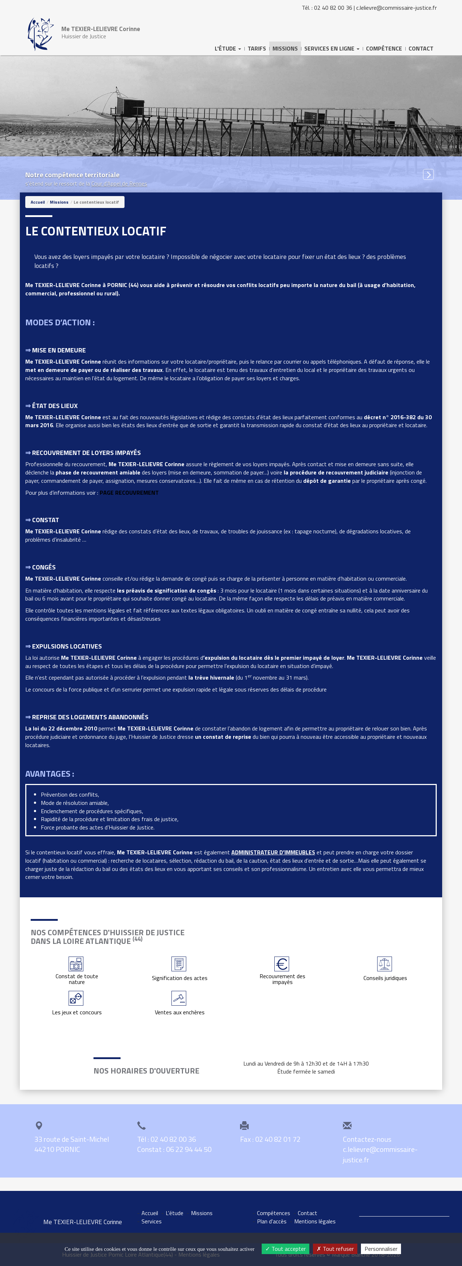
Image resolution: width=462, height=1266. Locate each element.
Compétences (273, 1213)
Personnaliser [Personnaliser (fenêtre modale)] (381, 1248)
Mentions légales (315, 1221)
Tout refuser (335, 1248)
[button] (428, 174)
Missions (285, 48)
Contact (421, 48)
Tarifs (257, 48)
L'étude (174, 1213)
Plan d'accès (272, 1221)
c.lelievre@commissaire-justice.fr (396, 7)
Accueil (38, 202)
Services (151, 1221)
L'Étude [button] (228, 48)
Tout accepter (285, 1248)
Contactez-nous (367, 1139)
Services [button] (331, 48)
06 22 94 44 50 (189, 1149)
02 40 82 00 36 (333, 7)
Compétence (384, 48)
